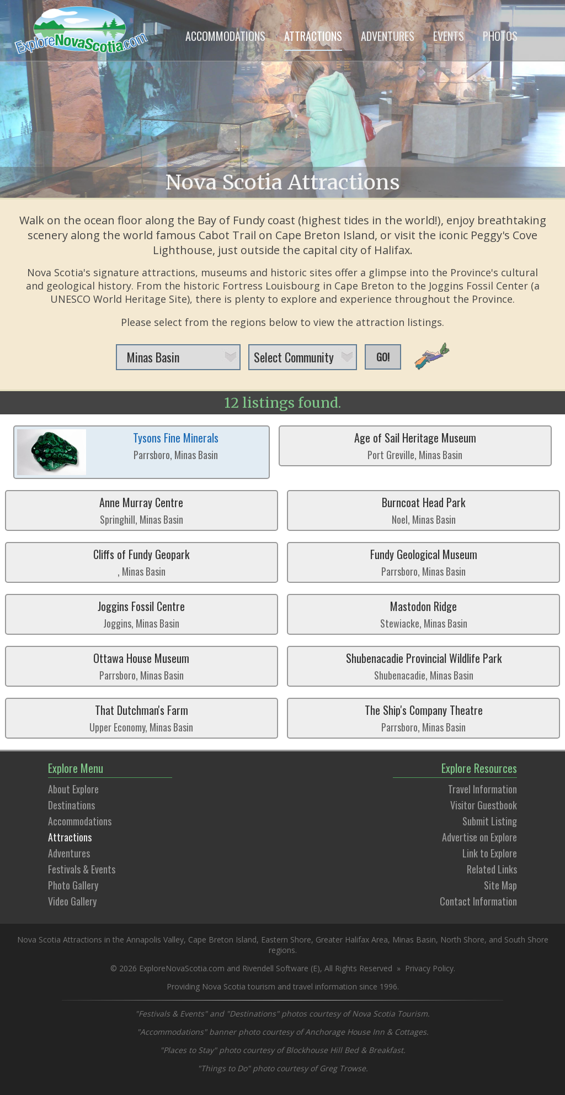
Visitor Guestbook (483, 805)
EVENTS (448, 36)
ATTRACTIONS (313, 36)
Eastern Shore (286, 939)
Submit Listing (489, 821)
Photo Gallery (73, 885)
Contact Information (478, 901)
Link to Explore (489, 853)
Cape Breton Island (222, 939)
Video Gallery (72, 901)
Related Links (492, 869)
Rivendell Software (275, 968)
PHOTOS (500, 36)
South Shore (526, 939)
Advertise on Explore (479, 837)
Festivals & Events (81, 869)
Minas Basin (414, 939)
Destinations (71, 805)
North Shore (462, 939)
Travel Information (482, 789)
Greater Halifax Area (352, 939)
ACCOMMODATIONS (225, 36)
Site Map (500, 885)
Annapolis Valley (155, 939)
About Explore (73, 789)
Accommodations (79, 821)
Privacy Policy (429, 968)
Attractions (70, 837)
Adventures (69, 853)
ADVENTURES (387, 36)
